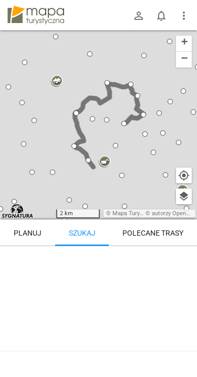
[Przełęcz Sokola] (59, 290)
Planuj (28, 233)
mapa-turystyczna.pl (35, 15)
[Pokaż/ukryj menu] (183, 15)
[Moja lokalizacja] (184, 175)
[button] (22, 102)
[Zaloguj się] (138, 15)
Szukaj (82, 233)
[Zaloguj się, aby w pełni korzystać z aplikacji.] (183, 348)
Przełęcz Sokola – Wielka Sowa (78, 349)
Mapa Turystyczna (136, 213)
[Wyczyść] (183, 257)
